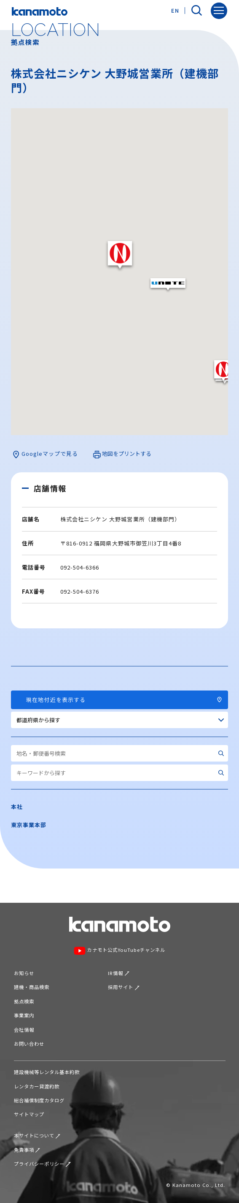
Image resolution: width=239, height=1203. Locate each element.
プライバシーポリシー (42, 1163)
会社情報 (24, 1029)
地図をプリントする (122, 453)
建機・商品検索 (31, 987)
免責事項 (27, 1149)
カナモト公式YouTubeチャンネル (119, 950)
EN (175, 10)
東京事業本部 (28, 825)
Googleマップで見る (45, 453)
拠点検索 (24, 1001)
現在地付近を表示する (120, 700)
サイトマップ (29, 1114)
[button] (120, 255)
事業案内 (24, 1015)
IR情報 (118, 973)
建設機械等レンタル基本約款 (47, 1072)
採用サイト (124, 987)
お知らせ (24, 973)
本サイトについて (37, 1135)
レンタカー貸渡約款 (36, 1086)
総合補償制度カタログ (39, 1100)
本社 (17, 807)
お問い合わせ (29, 1043)
